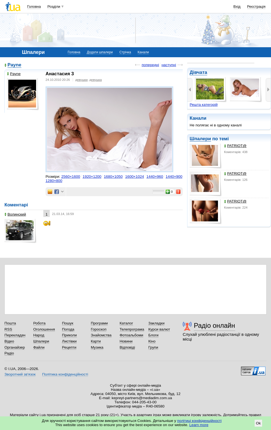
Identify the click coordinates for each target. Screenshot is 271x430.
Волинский (15, 214)
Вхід (237, 6)
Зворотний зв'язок (20, 374)
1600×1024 (134, 176)
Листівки (69, 341)
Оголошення (44, 329)
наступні (169, 65)
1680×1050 (113, 176)
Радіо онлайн (214, 325)
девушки (81, 79)
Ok (258, 423)
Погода (68, 329)
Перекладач (14, 335)
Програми (99, 323)
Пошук (67, 323)
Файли (39, 347)
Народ (38, 335)
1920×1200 (91, 176)
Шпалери (200, 138)
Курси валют (159, 329)
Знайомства (101, 335)
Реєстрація (256, 6)
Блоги (153, 335)
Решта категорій (204, 104)
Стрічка (125, 52)
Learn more (199, 425)
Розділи (53, 6)
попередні (150, 65)
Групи (153, 347)
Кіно (151, 341)
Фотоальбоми (131, 335)
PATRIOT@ (235, 146)
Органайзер (14, 347)
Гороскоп (98, 329)
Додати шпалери (100, 52)
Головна (34, 6)
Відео (9, 341)
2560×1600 (70, 176)
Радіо (9, 353)
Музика (97, 347)
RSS (8, 329)
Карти (96, 341)
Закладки (156, 323)
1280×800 (54, 181)
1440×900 (174, 176)
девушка (95, 79)
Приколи (69, 335)
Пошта (10, 323)
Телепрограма (132, 329)
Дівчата (198, 72)
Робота (39, 323)
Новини (126, 341)
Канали (143, 52)
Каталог (126, 323)
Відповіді (127, 347)
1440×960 (154, 176)
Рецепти (69, 347)
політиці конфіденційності (199, 421)
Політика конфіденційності (65, 374)
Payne (14, 65)
